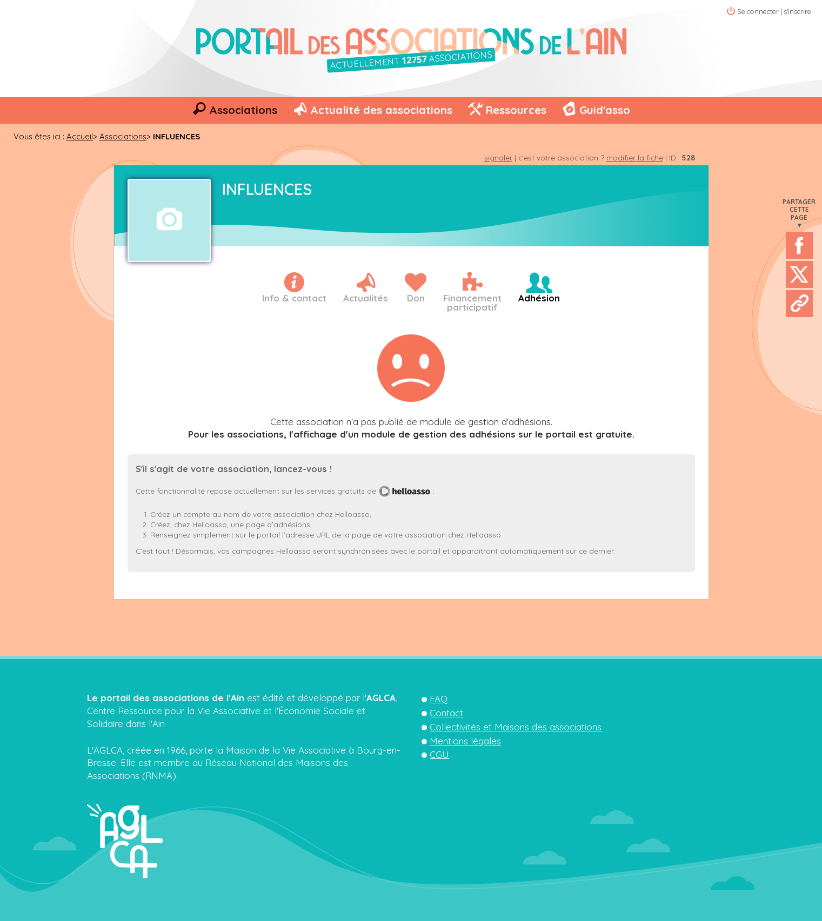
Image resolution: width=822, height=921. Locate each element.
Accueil (79, 136)
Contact (446, 712)
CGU (439, 754)
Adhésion (539, 298)
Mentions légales (465, 741)
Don (416, 298)
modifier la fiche (634, 157)
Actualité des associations (381, 110)
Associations (243, 110)
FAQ (438, 698)
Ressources (515, 110)
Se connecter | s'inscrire (774, 11)
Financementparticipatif (472, 302)
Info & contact (294, 298)
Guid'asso (604, 110)
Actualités (365, 298)
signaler (498, 157)
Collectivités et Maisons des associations (516, 726)
